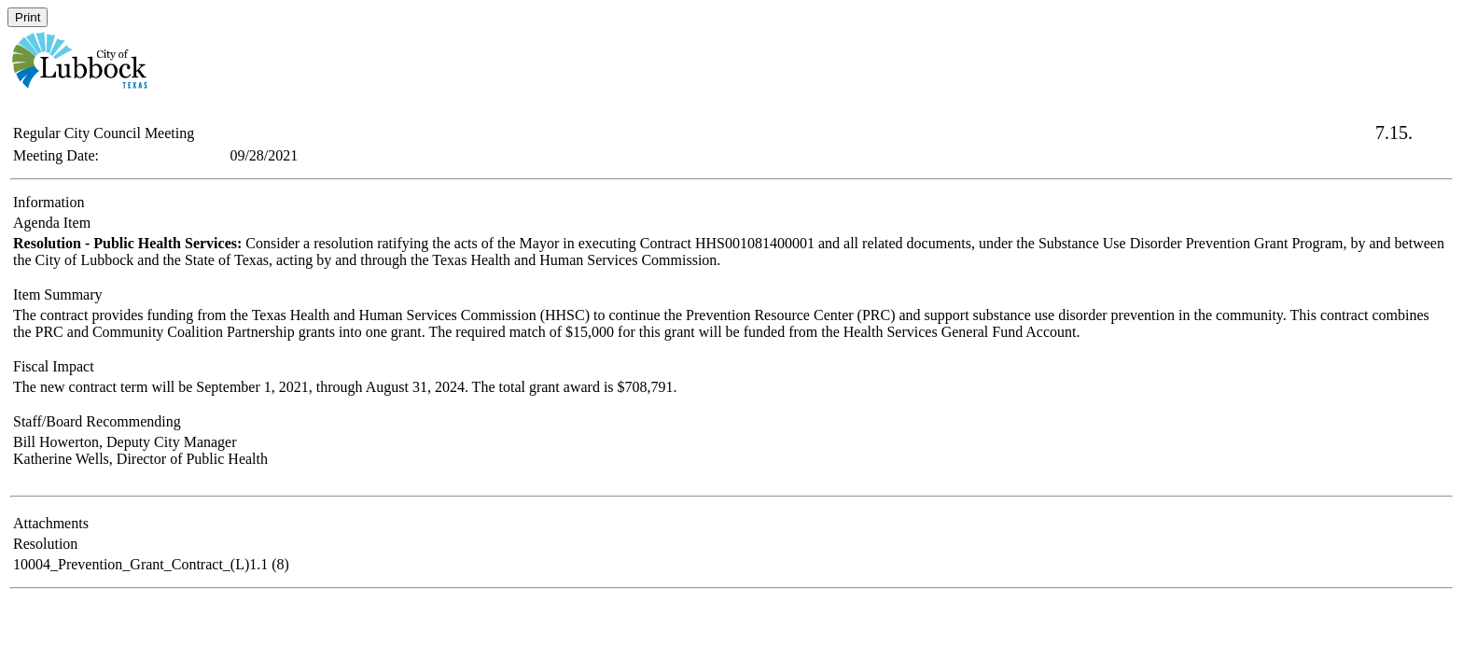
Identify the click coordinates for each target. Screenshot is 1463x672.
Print (27, 17)
